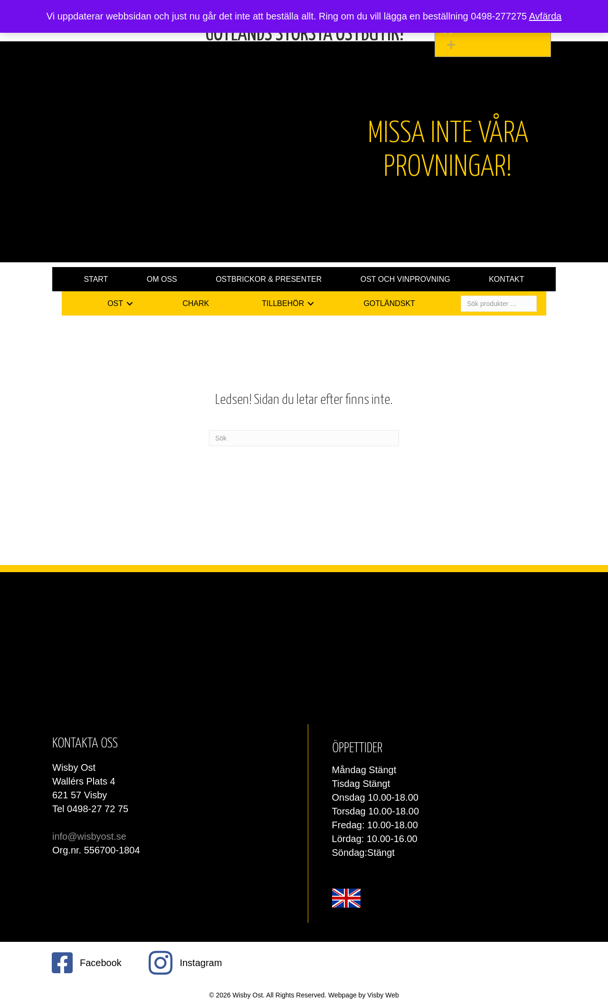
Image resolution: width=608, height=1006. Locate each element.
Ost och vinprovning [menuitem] (405, 279)
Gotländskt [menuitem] (389, 303)
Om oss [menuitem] (162, 279)
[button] (495, 45)
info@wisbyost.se (89, 836)
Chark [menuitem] (195, 303)
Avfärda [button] (545, 16)
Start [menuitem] (96, 279)
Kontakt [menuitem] (506, 279)
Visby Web (383, 995)
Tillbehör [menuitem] (283, 303)
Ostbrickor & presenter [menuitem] (269, 279)
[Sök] (304, 438)
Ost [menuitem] (115, 303)
